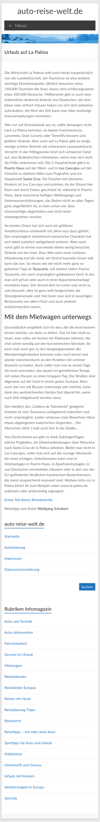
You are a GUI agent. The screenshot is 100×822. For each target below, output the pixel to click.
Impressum (12, 558)
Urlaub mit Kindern (19, 776)
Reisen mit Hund (17, 698)
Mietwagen (13, 665)
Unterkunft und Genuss (22, 765)
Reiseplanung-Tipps (19, 709)
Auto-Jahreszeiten (18, 632)
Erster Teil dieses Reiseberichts (28, 499)
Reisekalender (15, 676)
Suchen (87, 587)
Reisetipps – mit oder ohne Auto (29, 732)
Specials (10, 798)
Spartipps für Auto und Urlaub (28, 743)
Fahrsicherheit (15, 643)
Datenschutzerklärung (21, 569)
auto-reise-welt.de (50, 11)
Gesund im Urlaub (18, 654)
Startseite (11, 536)
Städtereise (13, 754)
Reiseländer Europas (20, 687)
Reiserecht (12, 720)
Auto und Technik (18, 621)
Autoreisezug (14, 547)
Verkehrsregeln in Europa (24, 787)
